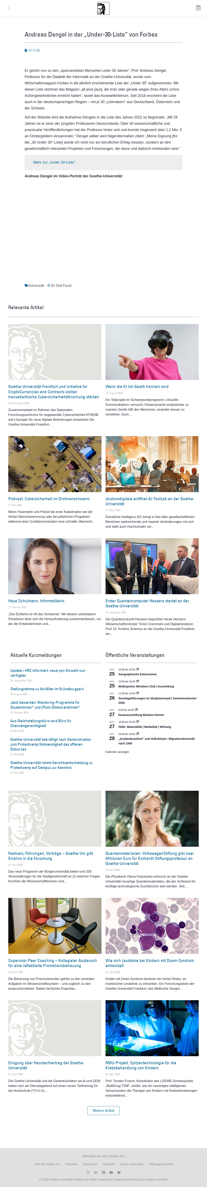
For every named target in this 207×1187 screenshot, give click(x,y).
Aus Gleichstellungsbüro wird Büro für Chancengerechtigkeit (41, 723)
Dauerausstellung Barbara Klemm (141, 715)
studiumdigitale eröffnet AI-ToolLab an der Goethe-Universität (150, 501)
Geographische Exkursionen (137, 674)
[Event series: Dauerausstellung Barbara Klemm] (136, 710)
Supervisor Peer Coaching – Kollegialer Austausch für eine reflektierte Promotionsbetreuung (52, 963)
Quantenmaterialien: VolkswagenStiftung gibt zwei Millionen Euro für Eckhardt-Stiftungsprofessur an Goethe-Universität (150, 858)
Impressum (105, 1179)
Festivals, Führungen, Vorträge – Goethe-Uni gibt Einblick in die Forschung (50, 856)
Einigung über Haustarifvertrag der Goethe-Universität (46, 1065)
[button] (103, 1110)
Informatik (36, 285)
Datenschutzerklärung (129, 1179)
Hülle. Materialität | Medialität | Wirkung (144, 726)
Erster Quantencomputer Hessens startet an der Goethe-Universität (147, 603)
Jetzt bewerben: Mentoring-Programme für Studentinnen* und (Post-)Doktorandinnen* (45, 705)
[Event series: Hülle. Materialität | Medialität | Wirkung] (137, 722)
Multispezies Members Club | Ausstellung (146, 686)
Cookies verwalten (156, 1179)
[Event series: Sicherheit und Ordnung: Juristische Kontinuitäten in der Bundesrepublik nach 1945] (137, 734)
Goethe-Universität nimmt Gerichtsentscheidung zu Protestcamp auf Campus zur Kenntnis (51, 765)
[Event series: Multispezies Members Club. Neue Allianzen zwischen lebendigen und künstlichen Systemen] (137, 681)
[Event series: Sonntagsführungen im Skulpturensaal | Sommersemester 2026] (137, 693)
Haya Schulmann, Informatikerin (36, 601)
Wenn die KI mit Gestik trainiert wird (137, 386)
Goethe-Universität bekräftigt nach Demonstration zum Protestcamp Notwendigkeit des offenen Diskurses (50, 744)
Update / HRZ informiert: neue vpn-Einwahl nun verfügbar (47, 673)
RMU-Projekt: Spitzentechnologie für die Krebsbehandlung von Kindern (141, 1065)
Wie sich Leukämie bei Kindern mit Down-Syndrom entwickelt (150, 963)
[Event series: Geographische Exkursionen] (137, 669)
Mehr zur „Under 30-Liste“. (54, 162)
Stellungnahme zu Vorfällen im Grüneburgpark (47, 688)
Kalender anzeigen (117, 752)
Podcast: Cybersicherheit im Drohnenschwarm (49, 498)
